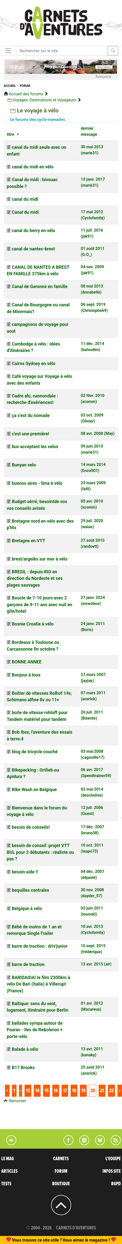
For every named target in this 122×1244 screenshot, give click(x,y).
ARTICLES (9, 1171)
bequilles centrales (30, 890)
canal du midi (25, 199)
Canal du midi (25, 212)
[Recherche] (62, 50)
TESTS (6, 1183)
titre (10, 134)
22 (111, 1090)
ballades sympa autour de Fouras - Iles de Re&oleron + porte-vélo (35, 1030)
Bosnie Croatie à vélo (33, 624)
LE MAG (7, 1158)
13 (28, 1090)
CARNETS (61, 1158)
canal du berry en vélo (33, 230)
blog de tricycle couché (35, 751)
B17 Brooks (23, 1067)
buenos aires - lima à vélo (37, 483)
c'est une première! (30, 433)
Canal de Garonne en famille (39, 286)
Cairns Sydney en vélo (33, 363)
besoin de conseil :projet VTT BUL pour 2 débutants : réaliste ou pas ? (40, 852)
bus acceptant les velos (35, 446)
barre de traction (28, 964)
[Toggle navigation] (8, 51)
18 (74, 1090)
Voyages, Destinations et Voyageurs (44, 100)
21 (102, 1090)
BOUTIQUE (61, 1183)
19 (83, 1090)
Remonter (17, 1100)
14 (37, 1090)
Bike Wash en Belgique (34, 789)
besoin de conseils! (31, 827)
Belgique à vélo (27, 908)
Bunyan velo (24, 464)
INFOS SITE (111, 1171)
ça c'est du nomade (31, 415)
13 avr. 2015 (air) (96, 964)
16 (56, 1090)
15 (46, 1090)
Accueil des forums (26, 94)
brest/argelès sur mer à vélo (39, 559)
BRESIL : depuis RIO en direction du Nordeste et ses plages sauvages (35, 578)
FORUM (61, 1171)
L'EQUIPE (113, 1158)
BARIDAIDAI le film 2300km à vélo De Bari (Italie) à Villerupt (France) (38, 984)
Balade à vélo (25, 1049)
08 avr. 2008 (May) (97, 433)
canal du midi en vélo (32, 166)
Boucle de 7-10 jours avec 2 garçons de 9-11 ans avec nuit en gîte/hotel (39, 604)
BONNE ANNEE (27, 661)
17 (65, 1090)
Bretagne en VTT (28, 540)
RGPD (116, 1183)
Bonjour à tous (26, 674)
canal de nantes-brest (33, 248)
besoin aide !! (25, 871)
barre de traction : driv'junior (40, 946)
